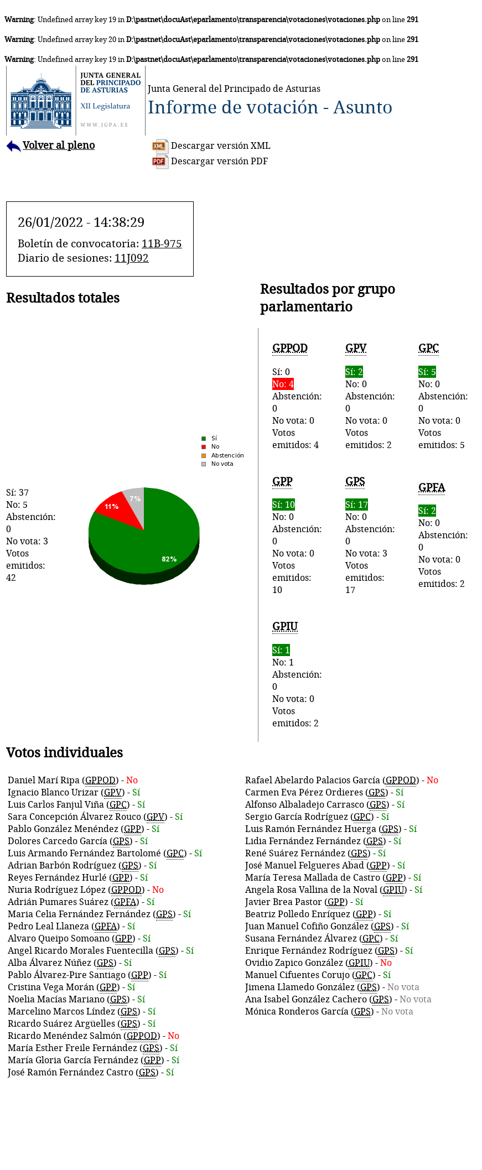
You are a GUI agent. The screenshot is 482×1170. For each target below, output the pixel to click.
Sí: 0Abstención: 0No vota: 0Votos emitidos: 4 (297, 396)
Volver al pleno (50, 145)
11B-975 (162, 243)
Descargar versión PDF (210, 161)
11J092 (132, 258)
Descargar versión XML (211, 145)
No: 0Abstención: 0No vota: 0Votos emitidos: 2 (370, 396)
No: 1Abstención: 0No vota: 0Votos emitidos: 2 (297, 674)
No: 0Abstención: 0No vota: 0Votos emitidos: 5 (443, 396)
